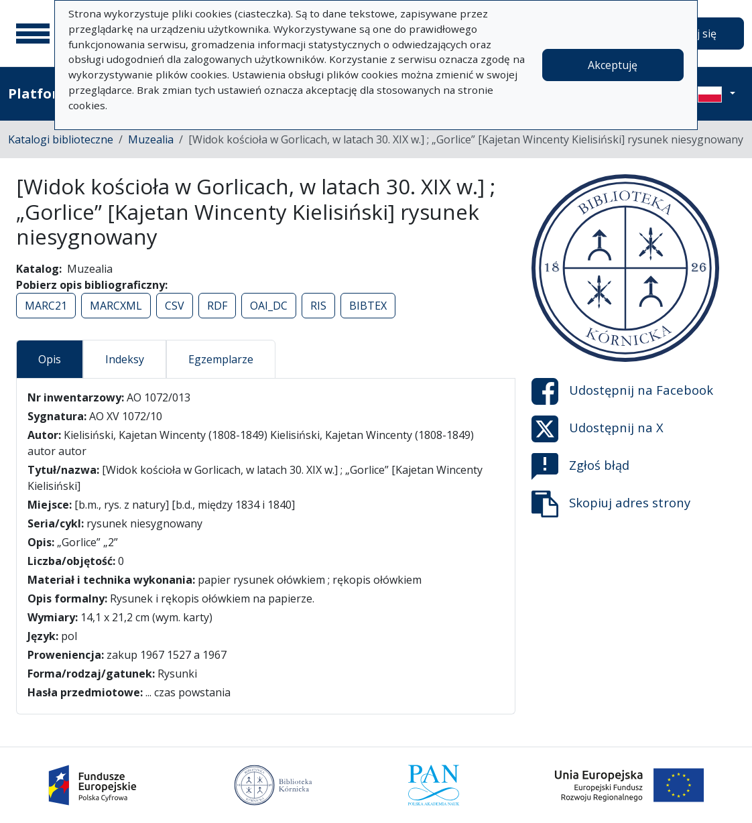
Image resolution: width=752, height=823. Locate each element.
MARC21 (46, 305)
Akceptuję (612, 65)
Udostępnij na (622, 391)
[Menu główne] (33, 33)
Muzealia (151, 139)
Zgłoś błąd (580, 466)
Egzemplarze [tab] (220, 359)
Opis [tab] (49, 359)
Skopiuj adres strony (610, 504)
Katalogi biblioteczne (60, 139)
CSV (174, 305)
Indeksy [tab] (124, 359)
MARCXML (116, 305)
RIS (318, 305)
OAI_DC (269, 305)
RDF (217, 305)
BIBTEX (368, 305)
